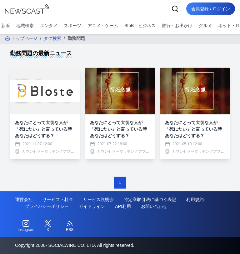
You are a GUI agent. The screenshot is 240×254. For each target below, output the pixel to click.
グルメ (205, 25)
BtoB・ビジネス (140, 25)
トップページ (21, 38)
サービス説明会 (98, 199)
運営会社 (23, 199)
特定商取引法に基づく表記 (150, 199)
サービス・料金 (57, 199)
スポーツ (72, 25)
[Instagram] (26, 226)
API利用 (123, 206)
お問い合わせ (154, 206)
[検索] (175, 8)
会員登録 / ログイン (210, 8)
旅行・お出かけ (177, 25)
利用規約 (195, 199)
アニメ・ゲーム (103, 25)
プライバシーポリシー (47, 206)
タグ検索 (52, 38)
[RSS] (70, 226)
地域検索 (25, 25)
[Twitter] (48, 226)
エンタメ (49, 25)
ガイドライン (92, 206)
